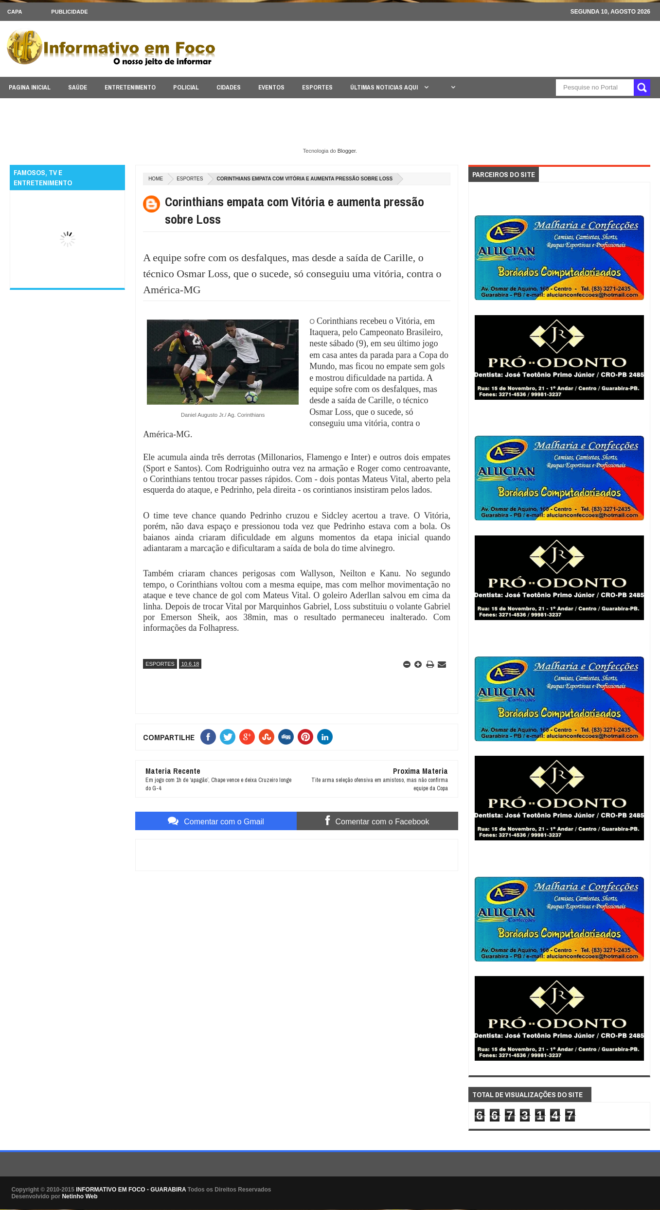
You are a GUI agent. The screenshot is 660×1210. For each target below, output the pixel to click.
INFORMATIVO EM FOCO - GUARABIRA (131, 1189)
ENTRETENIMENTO (130, 87)
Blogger (347, 151)
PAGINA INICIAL (30, 87)
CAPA (14, 12)
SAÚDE (77, 87)
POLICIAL (186, 87)
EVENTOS (271, 87)
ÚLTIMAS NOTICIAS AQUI (384, 87)
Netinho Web (79, 1196)
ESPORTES (317, 87)
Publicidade (69, 12)
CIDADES (228, 87)
